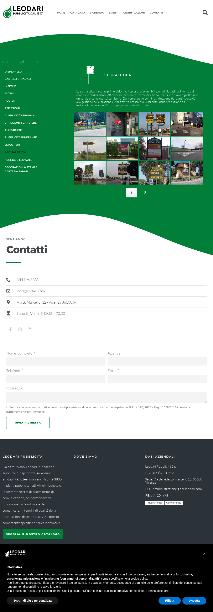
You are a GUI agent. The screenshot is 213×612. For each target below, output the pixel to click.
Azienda (114, 353)
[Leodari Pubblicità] (104, 490)
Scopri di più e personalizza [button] (32, 600)
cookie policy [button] (139, 578)
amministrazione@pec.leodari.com (177, 489)
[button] (204, 553)
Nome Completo (19, 353)
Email (112, 370)
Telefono (13, 370)
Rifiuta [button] (169, 600)
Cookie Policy (173, 502)
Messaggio (14, 388)
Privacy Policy (154, 502)
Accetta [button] (194, 600)
